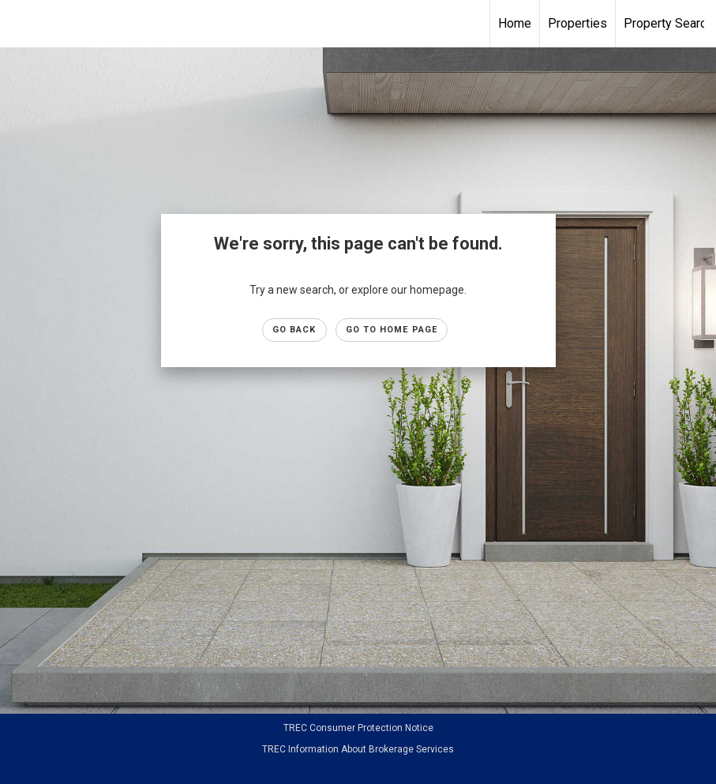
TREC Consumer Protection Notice (358, 727)
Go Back (294, 329)
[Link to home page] (357, 23)
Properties (577, 23)
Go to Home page (392, 329)
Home (514, 23)
